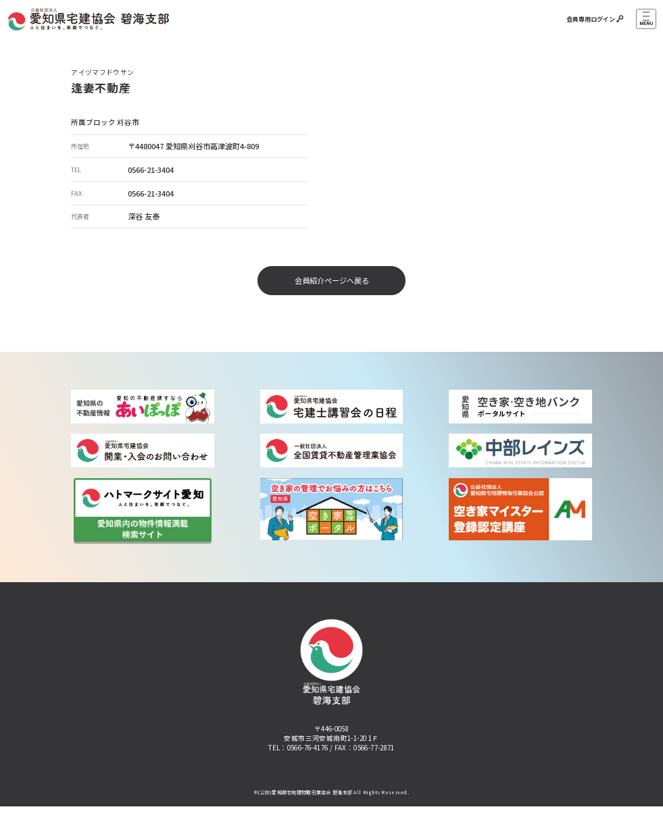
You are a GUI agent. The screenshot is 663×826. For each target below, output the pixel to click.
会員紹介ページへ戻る (332, 280)
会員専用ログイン (593, 19)
